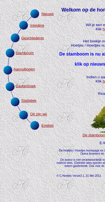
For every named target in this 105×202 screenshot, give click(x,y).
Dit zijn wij (38, 114)
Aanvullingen (24, 69)
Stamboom (25, 53)
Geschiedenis (32, 38)
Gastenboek (26, 86)
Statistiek (28, 100)
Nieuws (47, 14)
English (47, 125)
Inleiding (37, 25)
